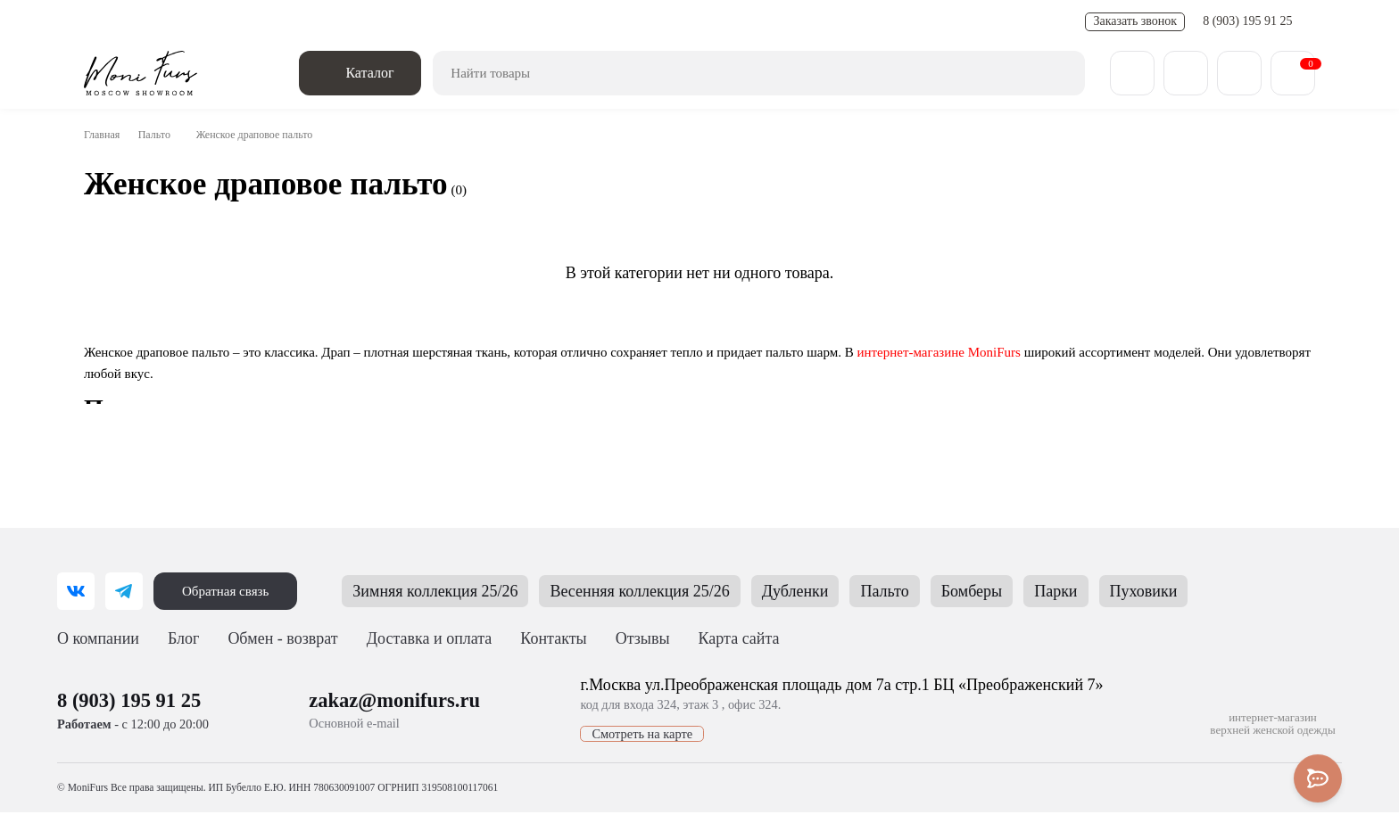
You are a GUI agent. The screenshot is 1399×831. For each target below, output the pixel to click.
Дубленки (842, 591)
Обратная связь (229, 591)
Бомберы (1025, 591)
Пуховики (1203, 591)
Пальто (161, 135)
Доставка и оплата (188, 21)
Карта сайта (746, 638)
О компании (100, 638)
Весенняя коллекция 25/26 (675, 591)
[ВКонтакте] (76, 591)
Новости (390, 21)
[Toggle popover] (1318, 778)
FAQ (555, 21)
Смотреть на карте (620, 744)
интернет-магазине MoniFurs (1003, 352)
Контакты (611, 21)
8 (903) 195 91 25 (1249, 21)
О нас (102, 21)
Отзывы (676, 21)
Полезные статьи (478, 21)
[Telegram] (124, 591)
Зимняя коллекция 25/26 (453, 591)
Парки (1112, 591)
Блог (187, 638)
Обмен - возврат (303, 21)
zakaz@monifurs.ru (393, 709)
